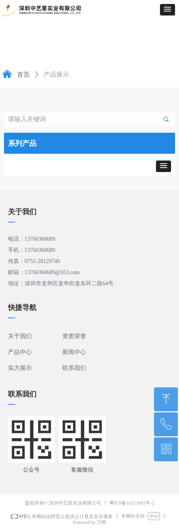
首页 (23, 74)
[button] (167, 9)
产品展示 (56, 74)
